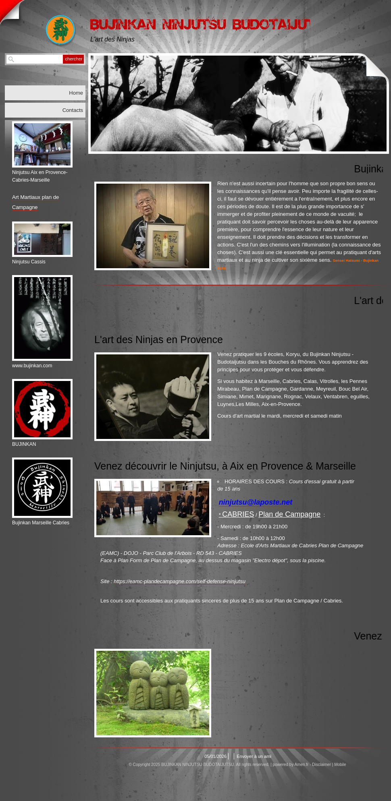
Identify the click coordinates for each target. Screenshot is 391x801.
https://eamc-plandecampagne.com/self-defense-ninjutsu (179, 581)
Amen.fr (301, 764)
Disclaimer (321, 764)
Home (76, 93)
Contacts (72, 110)
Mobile (340, 764)
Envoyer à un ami (254, 756)
